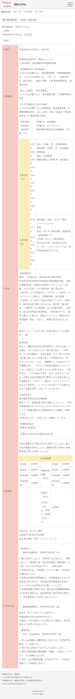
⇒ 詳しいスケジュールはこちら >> (36, 433)
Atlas (41, 694)
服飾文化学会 (6, 12)
